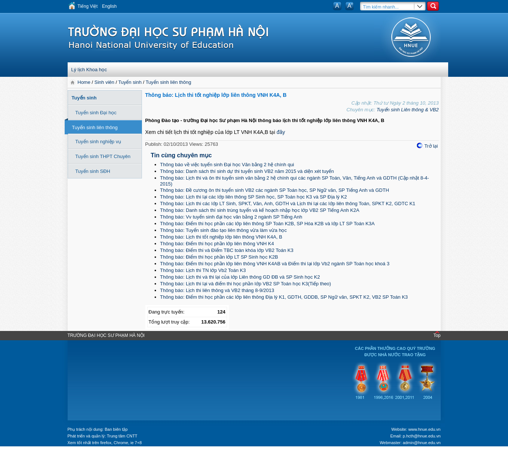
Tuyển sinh (130, 82)
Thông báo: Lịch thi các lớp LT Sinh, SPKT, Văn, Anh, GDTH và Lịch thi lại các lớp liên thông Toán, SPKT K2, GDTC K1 (287, 203)
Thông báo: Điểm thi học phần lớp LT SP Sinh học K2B (219, 257)
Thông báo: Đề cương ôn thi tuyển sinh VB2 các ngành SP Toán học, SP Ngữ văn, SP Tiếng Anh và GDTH (274, 190)
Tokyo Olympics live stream (27, 453)
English (109, 6)
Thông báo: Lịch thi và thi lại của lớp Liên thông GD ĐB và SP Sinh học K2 (240, 277)
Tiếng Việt (88, 6)
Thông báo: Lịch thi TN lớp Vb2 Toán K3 (203, 270)
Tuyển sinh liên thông (168, 82)
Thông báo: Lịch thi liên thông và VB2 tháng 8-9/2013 (217, 290)
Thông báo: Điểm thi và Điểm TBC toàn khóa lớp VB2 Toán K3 (227, 250)
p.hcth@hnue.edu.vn (422, 436)
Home (85, 82)
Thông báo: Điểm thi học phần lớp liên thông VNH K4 (217, 243)
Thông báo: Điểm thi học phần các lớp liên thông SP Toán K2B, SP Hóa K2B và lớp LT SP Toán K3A (267, 223)
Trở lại (431, 146)
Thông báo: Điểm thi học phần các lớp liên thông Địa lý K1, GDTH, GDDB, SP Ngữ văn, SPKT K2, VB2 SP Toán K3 (284, 297)
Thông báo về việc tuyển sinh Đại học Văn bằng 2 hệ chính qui (227, 164)
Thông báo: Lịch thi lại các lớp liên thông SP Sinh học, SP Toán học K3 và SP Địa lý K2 (253, 197)
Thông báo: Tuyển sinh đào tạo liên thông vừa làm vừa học (223, 230)
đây (280, 132)
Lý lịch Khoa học (89, 69)
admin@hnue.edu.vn (422, 442)
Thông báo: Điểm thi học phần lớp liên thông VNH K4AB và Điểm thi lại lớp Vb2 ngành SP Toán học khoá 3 (274, 263)
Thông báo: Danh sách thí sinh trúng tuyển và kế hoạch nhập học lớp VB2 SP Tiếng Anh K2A (259, 210)
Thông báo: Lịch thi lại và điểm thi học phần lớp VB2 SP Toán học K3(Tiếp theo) (245, 283)
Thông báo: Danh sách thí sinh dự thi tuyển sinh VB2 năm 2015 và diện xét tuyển (247, 171)
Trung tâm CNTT (122, 436)
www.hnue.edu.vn (424, 429)
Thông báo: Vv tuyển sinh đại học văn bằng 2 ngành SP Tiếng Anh (231, 217)
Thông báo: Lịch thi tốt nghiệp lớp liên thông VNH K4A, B (221, 237)
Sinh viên (104, 82)
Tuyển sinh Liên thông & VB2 (407, 109)
